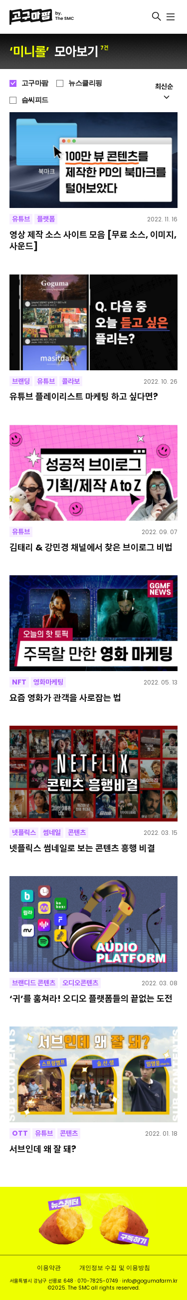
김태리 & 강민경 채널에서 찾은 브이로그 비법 (91, 547)
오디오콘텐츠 (80, 983)
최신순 (164, 90)
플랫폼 (46, 219)
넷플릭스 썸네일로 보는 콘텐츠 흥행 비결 (82, 848)
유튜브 (21, 219)
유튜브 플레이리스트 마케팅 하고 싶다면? (83, 396)
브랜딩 (21, 381)
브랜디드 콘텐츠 (33, 983)
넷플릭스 (24, 832)
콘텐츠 (77, 832)
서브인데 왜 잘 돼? (42, 1149)
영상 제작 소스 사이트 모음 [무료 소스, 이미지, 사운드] (93, 240)
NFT (19, 682)
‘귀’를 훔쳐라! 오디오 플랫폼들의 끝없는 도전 (91, 998)
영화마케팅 (48, 682)
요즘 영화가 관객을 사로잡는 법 (65, 697)
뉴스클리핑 (85, 83)
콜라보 (71, 381)
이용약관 (49, 1267)
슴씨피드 (34, 100)
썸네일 (52, 832)
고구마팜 (34, 83)
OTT (20, 1133)
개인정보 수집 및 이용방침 (114, 1267)
